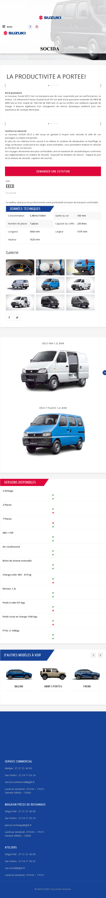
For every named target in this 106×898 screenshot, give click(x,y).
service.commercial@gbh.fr (20, 782)
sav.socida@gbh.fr (15, 868)
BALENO (19, 686)
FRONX (87, 686)
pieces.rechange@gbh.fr (18, 825)
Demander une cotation (53, 171)
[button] (48, 85)
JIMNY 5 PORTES (53, 686)
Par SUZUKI (11, 193)
